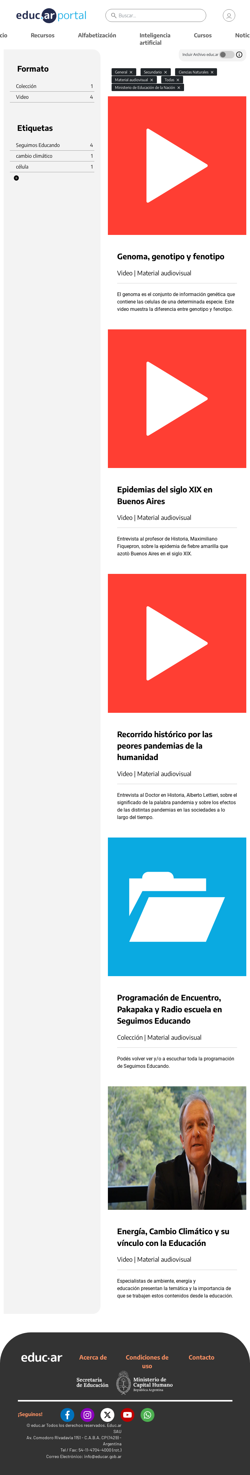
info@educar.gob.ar (102, 1456)
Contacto (202, 1357)
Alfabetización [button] (97, 35)
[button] (16, 178)
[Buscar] (162, 15)
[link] (229, 15)
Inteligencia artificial (155, 38)
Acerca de (93, 1357)
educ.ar (38, 1425)
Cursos (203, 35)
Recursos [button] (43, 35)
